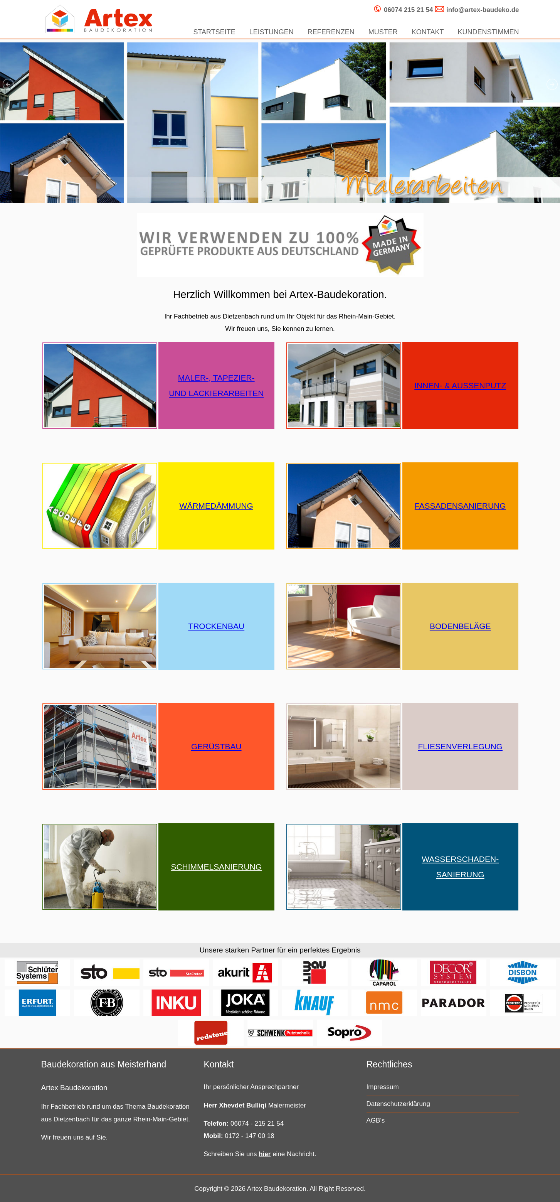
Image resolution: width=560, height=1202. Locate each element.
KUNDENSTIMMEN (488, 32)
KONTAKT (428, 32)
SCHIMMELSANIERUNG (216, 866)
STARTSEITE (214, 32)
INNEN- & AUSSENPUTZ (460, 385)
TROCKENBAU (216, 626)
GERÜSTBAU (216, 746)
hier (265, 1154)
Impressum (383, 1087)
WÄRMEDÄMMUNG (216, 505)
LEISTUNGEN (271, 32)
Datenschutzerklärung (398, 1104)
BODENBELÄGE (460, 626)
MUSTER (383, 32)
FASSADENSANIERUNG (460, 505)
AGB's (376, 1120)
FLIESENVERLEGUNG (460, 746)
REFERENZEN (331, 32)
